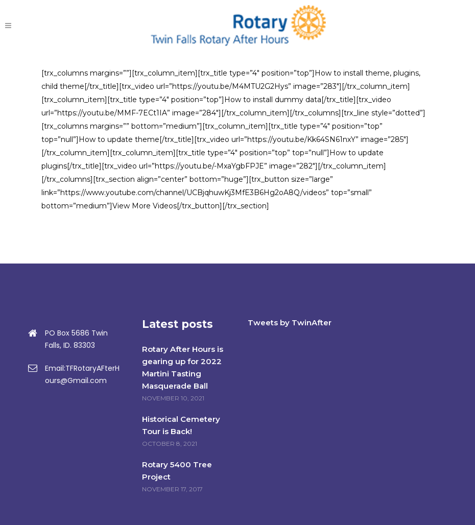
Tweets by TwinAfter (289, 322)
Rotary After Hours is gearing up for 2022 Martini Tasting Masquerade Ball (182, 367)
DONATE (427, 25)
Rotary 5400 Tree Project (177, 471)
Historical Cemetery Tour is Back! (181, 425)
